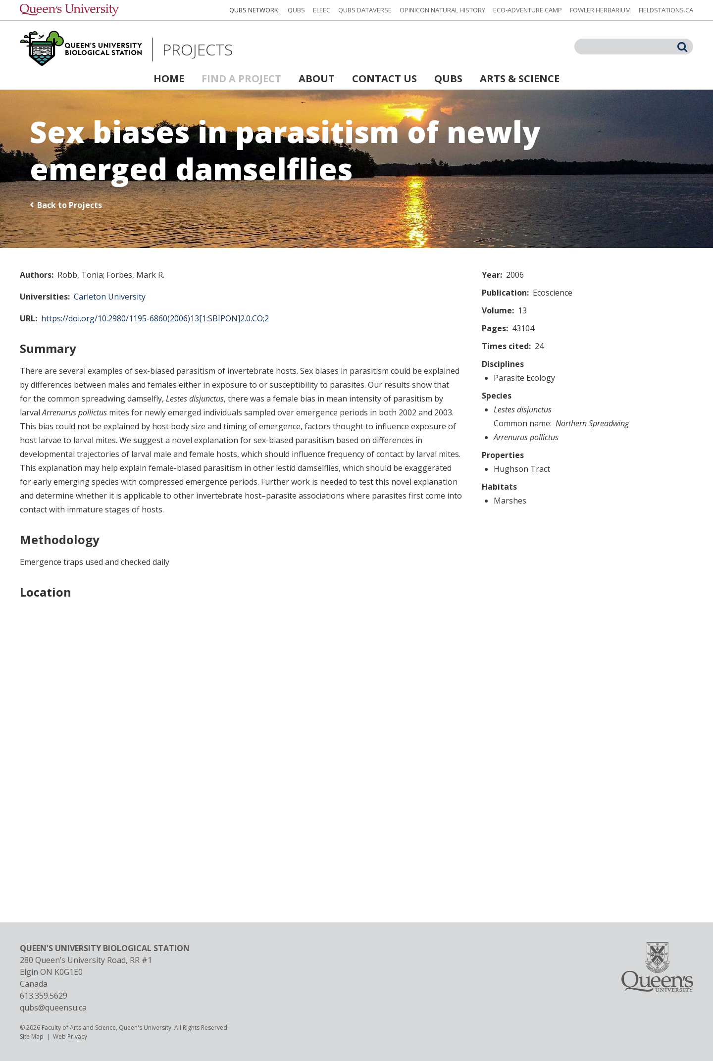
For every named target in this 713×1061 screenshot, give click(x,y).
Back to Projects (69, 205)
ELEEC (321, 10)
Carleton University (110, 296)
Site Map (32, 1036)
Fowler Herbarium (600, 10)
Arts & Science (520, 78)
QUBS (296, 10)
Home (168, 78)
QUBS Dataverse (365, 10)
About (317, 78)
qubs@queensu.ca (53, 1007)
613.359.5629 (43, 995)
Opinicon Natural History (442, 10)
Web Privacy (70, 1036)
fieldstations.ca (666, 10)
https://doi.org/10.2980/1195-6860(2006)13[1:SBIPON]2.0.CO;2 (155, 318)
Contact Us (384, 78)
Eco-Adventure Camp (527, 10)
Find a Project (241, 78)
